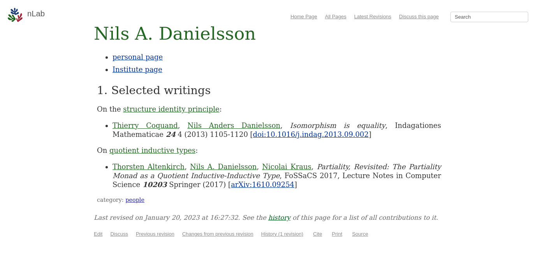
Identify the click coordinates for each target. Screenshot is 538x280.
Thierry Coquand (145, 125)
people (134, 200)
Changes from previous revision (217, 234)
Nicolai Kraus (286, 167)
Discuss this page (419, 16)
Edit (98, 234)
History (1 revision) (282, 234)
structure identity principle (171, 109)
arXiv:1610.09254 (262, 184)
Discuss (119, 234)
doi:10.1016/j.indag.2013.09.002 (311, 134)
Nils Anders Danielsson (233, 125)
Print (337, 234)
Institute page (137, 69)
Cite (317, 234)
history (279, 217)
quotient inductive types (152, 150)
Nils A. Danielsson (223, 167)
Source (360, 234)
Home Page (303, 16)
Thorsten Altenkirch (149, 167)
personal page (138, 57)
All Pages (335, 16)
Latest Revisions (372, 16)
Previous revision (155, 234)
